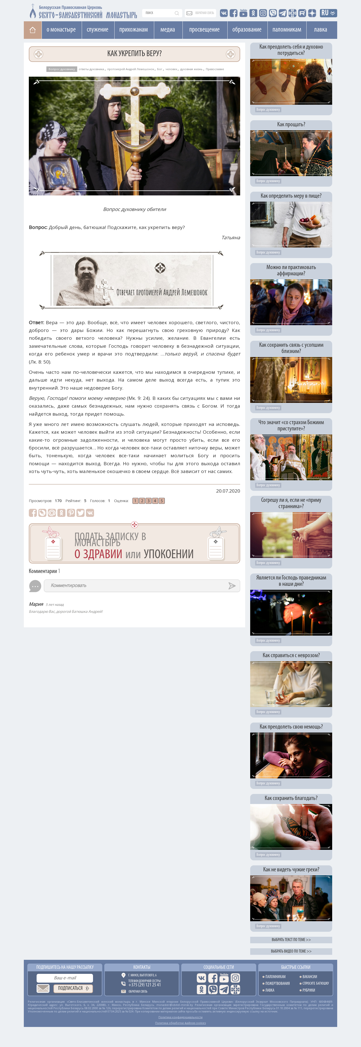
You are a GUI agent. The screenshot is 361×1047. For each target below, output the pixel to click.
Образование (246, 29)
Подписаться (70, 988)
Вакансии (310, 977)
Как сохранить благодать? (291, 798)
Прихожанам (133, 29)
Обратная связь (138, 992)
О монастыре (61, 29)
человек (171, 69)
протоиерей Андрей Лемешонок (130, 69)
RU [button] (325, 13)
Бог (159, 69)
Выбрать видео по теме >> (291, 951)
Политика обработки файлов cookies (180, 1022)
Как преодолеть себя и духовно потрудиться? (291, 50)
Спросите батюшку (316, 984)
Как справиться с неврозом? (291, 655)
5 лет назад (55, 605)
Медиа (167, 29)
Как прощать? (291, 125)
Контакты (141, 967)
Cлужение (97, 29)
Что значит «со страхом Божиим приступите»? (291, 425)
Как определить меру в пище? (291, 196)
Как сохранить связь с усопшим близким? (291, 348)
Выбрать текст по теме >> (291, 940)
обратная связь (204, 13)
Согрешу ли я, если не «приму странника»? (291, 503)
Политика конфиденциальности (180, 1017)
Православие (215, 69)
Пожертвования (277, 984)
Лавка (320, 29)
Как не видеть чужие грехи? (291, 870)
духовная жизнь (191, 69)
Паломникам (287, 29)
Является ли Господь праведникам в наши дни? (291, 581)
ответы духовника (91, 69)
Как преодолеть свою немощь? (291, 727)
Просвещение (204, 29)
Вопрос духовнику (62, 69)
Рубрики (309, 990)
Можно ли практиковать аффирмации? (291, 270)
